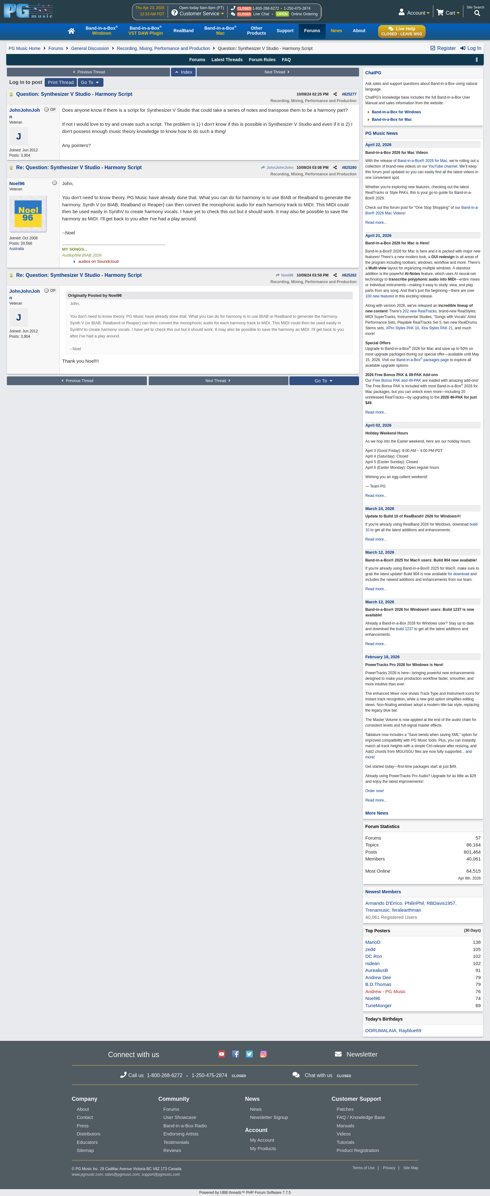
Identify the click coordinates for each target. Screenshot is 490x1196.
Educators (87, 1142)
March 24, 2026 (379, 508)
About (83, 1109)
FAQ (286, 59)
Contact (85, 1117)
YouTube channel (443, 166)
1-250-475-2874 (297, 8)
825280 (350, 167)
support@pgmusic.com (161, 1174)
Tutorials (345, 1142)
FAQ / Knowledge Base (361, 1117)
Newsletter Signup (269, 1117)
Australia (16, 249)
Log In (470, 48)
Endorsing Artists (181, 1133)
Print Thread (61, 82)
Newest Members (383, 891)
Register (443, 48)
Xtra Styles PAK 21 (436, 328)
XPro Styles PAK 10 (402, 328)
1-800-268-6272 (265, 8)
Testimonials (176, 1142)
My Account (262, 1140)
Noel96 (284, 275)
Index (183, 72)
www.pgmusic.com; (88, 1174)
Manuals (345, 1125)
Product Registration (358, 1150)
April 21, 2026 (378, 235)
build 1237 (404, 629)
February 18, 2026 (382, 656)
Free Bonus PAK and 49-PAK (396, 380)
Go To (90, 82)
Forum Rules (262, 59)
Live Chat (261, 14)
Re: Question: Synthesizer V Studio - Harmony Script (79, 167)
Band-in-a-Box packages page (423, 360)
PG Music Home (25, 48)
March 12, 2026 (379, 552)
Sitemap (85, 1150)
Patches (345, 1109)
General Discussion (90, 48)
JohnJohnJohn (277, 167)
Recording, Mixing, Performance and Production (163, 48)
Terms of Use (363, 1168)
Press (83, 1125)
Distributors (89, 1133)
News (256, 1109)
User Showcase (179, 1117)
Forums (55, 48)
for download (458, 574)
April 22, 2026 (378, 144)
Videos (344, 1133)
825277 (350, 94)
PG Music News (381, 133)
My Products (263, 1148)
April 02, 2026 (378, 425)
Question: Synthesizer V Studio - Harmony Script (74, 94)
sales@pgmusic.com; (123, 1174)
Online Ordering (304, 14)
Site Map (410, 1168)
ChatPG (373, 72)
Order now (374, 791)
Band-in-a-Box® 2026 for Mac (422, 161)
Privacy (389, 1168)
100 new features (379, 296)
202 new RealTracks (419, 311)
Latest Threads (227, 59)
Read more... (376, 222)
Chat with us (318, 1075)
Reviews (172, 1150)
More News (376, 813)
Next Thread (278, 72)
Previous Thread (88, 72)
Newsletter (362, 1054)
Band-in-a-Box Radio (185, 1125)
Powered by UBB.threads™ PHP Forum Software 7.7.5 (245, 1192)
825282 (350, 275)
